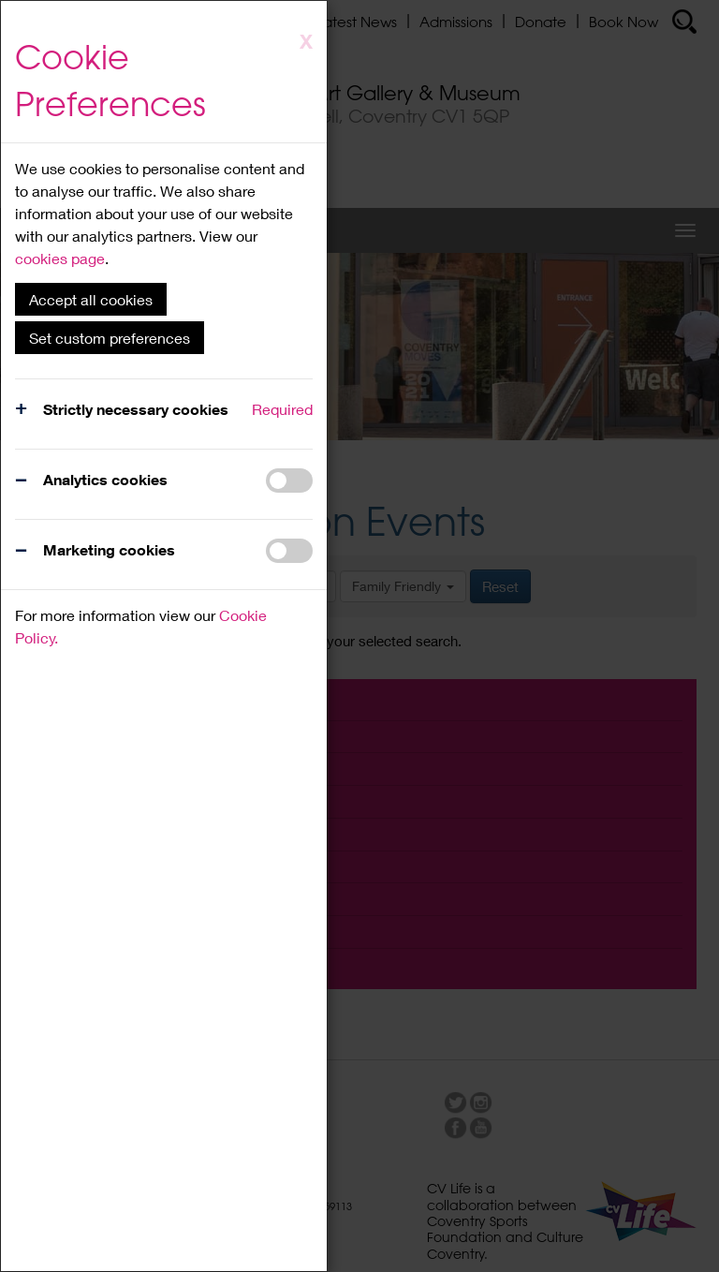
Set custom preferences (109, 338)
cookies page (60, 258)
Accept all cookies (91, 299)
